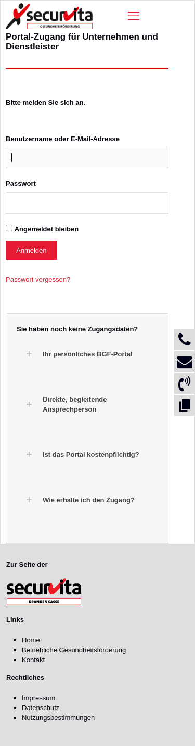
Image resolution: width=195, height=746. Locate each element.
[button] (92, 354)
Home (31, 640)
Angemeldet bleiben (47, 229)
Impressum (38, 698)
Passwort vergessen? (38, 279)
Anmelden (31, 250)
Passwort (21, 184)
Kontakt (33, 660)
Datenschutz (40, 708)
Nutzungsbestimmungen (58, 718)
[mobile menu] (133, 16)
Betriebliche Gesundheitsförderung (74, 650)
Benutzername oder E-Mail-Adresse (63, 139)
